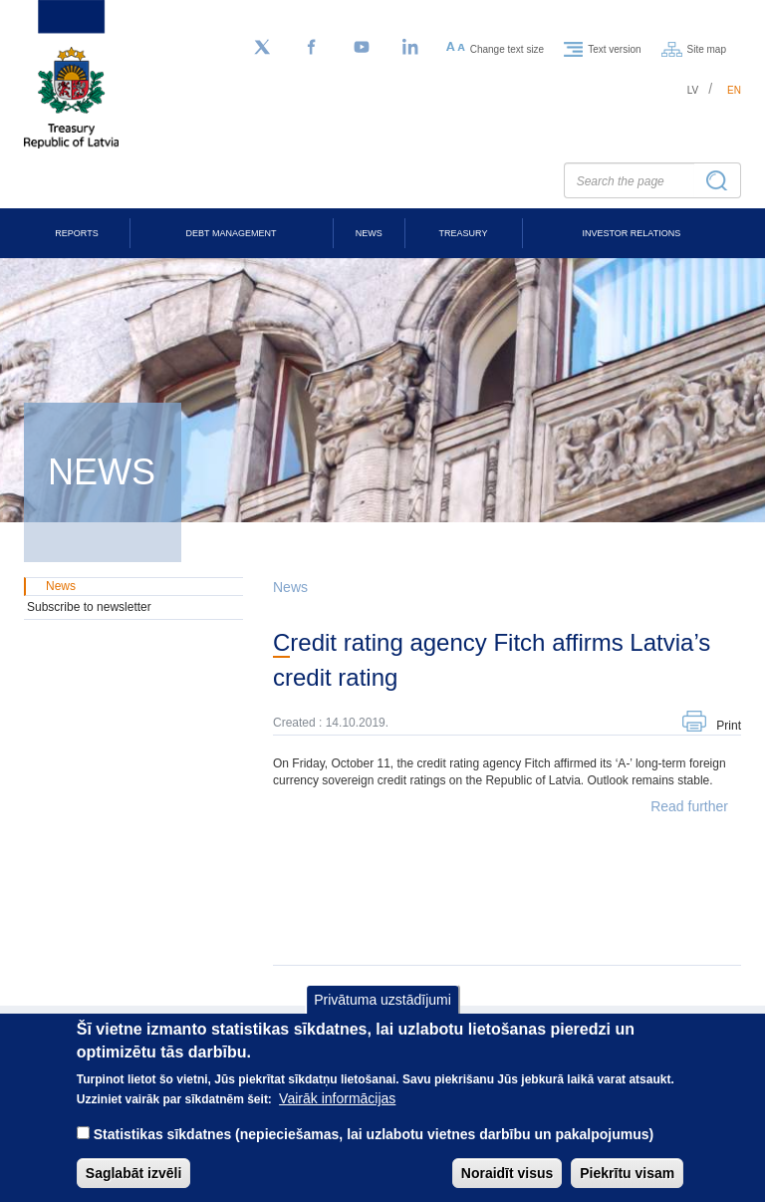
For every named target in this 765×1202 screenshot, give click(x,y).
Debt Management (231, 233)
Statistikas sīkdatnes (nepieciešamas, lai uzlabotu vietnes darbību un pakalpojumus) (374, 1150)
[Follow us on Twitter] (262, 48)
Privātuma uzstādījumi (382, 1016)
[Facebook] (312, 48)
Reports (76, 233)
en (734, 90)
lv (693, 90)
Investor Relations (631, 233)
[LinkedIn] (411, 48)
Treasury (463, 233)
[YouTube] (362, 48)
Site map (706, 48)
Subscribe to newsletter (89, 607)
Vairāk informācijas (337, 1114)
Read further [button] (689, 806)
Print (728, 726)
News (369, 233)
